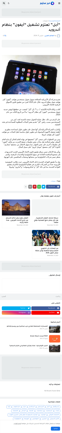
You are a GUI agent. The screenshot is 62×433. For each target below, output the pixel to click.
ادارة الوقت (16, 407)
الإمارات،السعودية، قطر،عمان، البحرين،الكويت (23, 415)
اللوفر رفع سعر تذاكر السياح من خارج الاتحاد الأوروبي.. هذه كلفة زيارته (17, 220)
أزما (9, 407)
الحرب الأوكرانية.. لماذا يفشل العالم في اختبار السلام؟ (28, 346)
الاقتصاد (15, 411)
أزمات (57, 411)
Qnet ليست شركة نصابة (39, 336)
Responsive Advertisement (31, 12)
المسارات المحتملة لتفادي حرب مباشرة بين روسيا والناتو (27, 326)
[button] (59, 3)
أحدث (57, 296)
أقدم (4, 296)
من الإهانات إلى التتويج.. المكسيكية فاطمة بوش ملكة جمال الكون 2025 (46, 251)
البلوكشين (35, 419)
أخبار (48, 407)
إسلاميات (39, 411)
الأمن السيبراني (54, 419)
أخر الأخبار (32, 407)
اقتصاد (31, 411)
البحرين (44, 419)
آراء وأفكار (56, 407)
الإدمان (23, 411)
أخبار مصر (41, 407)
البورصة (26, 419)
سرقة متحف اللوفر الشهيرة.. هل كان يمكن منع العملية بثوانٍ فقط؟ (46, 220)
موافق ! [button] (55, 428)
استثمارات (49, 411)
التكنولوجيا (17, 419)
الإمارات (43, 415)
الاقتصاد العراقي (54, 415)
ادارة (24, 407)
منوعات (45, 21)
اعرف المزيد (17, 424)
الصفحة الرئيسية (54, 21)
